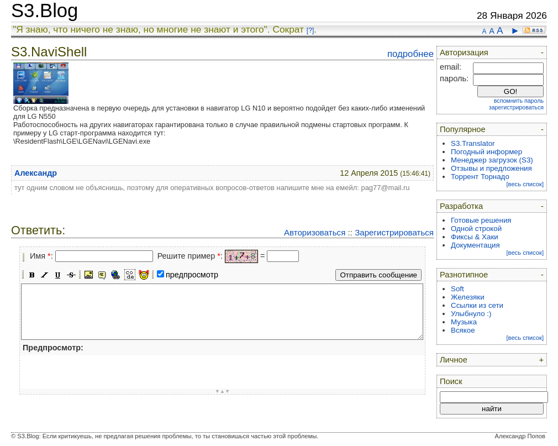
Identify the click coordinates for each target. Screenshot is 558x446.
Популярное (463, 129)
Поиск (451, 381)
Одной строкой (476, 228)
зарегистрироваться (516, 107)
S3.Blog (44, 10)
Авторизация (464, 52)
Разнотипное (464, 274)
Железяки (468, 297)
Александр (35, 173)
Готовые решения (481, 220)
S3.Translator (473, 143)
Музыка (464, 322)
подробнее (410, 54)
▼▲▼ (222, 391)
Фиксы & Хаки (474, 237)
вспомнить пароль (519, 100)
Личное (453, 359)
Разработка (461, 206)
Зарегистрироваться (394, 232)
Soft (457, 289)
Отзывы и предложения (491, 168)
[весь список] (525, 184)
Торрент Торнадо (480, 176)
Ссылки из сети (477, 305)
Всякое (463, 330)
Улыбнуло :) (471, 313)
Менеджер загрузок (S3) (492, 160)
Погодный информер (486, 152)
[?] (310, 30)
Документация (475, 245)
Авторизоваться (314, 232)
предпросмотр (192, 274)
